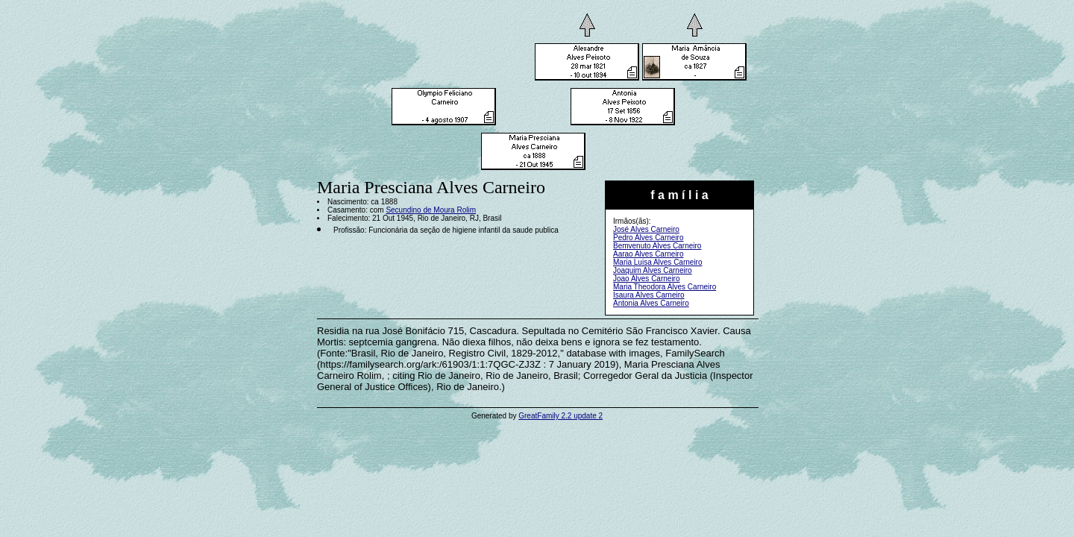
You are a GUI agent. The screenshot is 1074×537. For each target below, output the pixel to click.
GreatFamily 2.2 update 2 (560, 416)
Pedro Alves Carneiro (648, 237)
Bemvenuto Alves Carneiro (657, 246)
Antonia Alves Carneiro (651, 303)
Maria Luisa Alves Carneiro (658, 262)
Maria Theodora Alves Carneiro (664, 287)
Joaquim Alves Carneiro (652, 270)
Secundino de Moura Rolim (431, 210)
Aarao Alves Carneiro (648, 254)
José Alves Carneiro (646, 229)
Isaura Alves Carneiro (649, 295)
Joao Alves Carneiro (646, 278)
